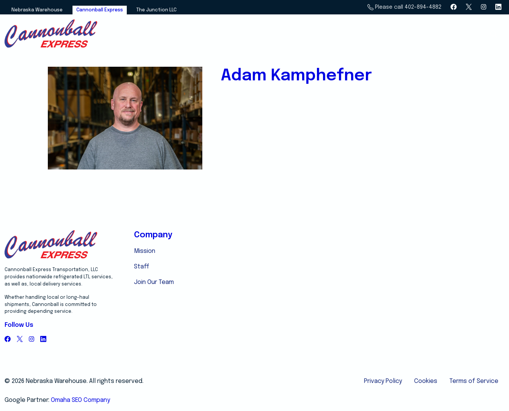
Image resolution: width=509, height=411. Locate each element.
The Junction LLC (156, 10)
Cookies (425, 381)
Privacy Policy (383, 381)
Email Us (464, 34)
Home (350, 34)
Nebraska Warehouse (37, 10)
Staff (141, 267)
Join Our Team (154, 282)
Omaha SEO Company (80, 400)
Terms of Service (473, 381)
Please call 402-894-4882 (404, 7)
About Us (425, 34)
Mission (144, 251)
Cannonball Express (99, 10)
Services (385, 34)
